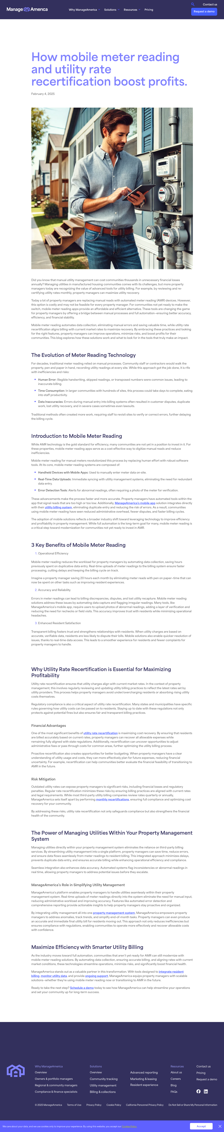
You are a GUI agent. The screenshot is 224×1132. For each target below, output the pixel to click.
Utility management (103, 1085)
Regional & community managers (56, 1085)
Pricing (149, 9)
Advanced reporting (144, 1072)
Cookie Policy (113, 1104)
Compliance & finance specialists (56, 1091)
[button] (85, 10)
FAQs (174, 1091)
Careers (176, 1078)
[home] (27, 9)
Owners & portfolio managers (54, 1078)
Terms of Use (74, 1104)
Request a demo (204, 11)
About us (176, 1072)
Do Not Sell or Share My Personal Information (193, 1104)
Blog (174, 1085)
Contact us (210, 4)
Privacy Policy (93, 1104)
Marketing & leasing (143, 1078)
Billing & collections (103, 1091)
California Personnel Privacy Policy (144, 1104)
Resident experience (144, 1084)
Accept (201, 1126)
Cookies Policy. (129, 1126)
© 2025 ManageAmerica (48, 1104)
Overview (41, 1072)
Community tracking (104, 1078)
